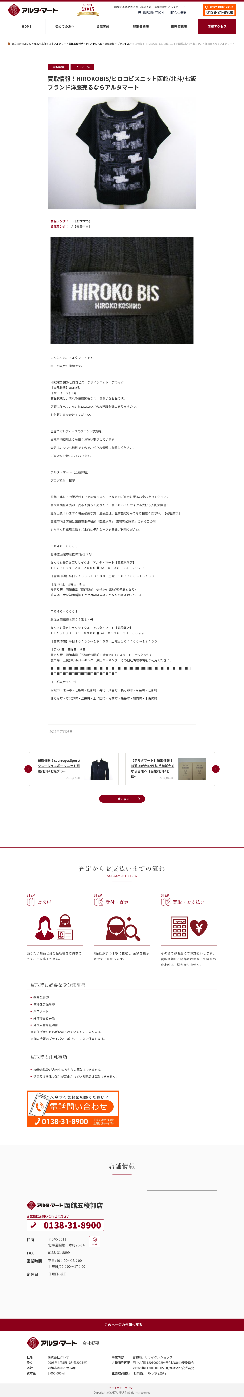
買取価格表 (141, 26)
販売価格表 (179, 26)
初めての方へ (65, 26)
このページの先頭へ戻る (121, 1324)
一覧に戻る (122, 798)
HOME (27, 26)
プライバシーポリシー (122, 1388)
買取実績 (102, 26)
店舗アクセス (217, 26)
